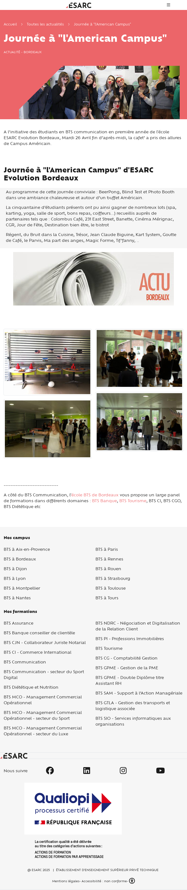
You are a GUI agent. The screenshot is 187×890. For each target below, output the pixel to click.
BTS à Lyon (15, 578)
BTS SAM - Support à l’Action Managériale (138, 692)
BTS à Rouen (108, 568)
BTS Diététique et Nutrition (31, 687)
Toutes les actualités (45, 24)
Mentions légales (65, 881)
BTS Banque (104, 500)
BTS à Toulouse (110, 588)
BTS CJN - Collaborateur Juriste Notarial (45, 642)
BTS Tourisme (132, 500)
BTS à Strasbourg (112, 578)
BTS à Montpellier (22, 588)
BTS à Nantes (17, 597)
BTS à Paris (106, 549)
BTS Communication (25, 661)
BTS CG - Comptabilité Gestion (126, 658)
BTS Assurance (18, 623)
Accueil (10, 24)
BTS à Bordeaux (20, 558)
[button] (132, 881)
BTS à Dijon (15, 568)
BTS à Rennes (109, 558)
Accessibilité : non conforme (104, 881)
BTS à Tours (106, 597)
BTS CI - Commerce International (37, 652)
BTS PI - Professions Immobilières (129, 638)
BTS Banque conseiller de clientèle (39, 632)
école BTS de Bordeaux (95, 494)
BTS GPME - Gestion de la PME (126, 667)
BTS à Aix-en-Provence (27, 549)
